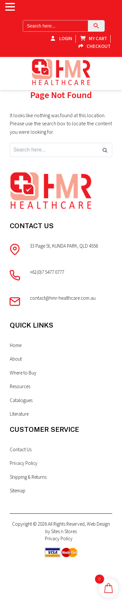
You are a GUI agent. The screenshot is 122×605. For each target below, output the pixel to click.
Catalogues (21, 400)
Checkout (93, 46)
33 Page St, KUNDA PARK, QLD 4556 (64, 246)
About (16, 359)
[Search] (105, 150)
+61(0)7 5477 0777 (47, 272)
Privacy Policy (23, 463)
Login (59, 38)
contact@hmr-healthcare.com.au (63, 298)
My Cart (92, 38)
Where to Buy (23, 373)
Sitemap (17, 490)
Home (15, 345)
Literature (19, 414)
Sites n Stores (64, 531)
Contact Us (21, 449)
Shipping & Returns (28, 477)
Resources (20, 386)
